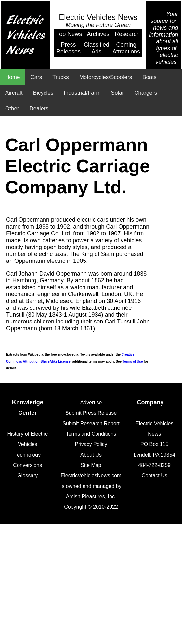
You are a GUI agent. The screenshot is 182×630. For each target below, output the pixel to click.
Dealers (39, 108)
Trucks (60, 77)
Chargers (145, 93)
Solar (117, 93)
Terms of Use (133, 361)
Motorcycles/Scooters (105, 77)
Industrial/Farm (82, 93)
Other (12, 108)
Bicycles (43, 93)
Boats (149, 77)
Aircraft (14, 93)
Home (12, 77)
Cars (36, 77)
